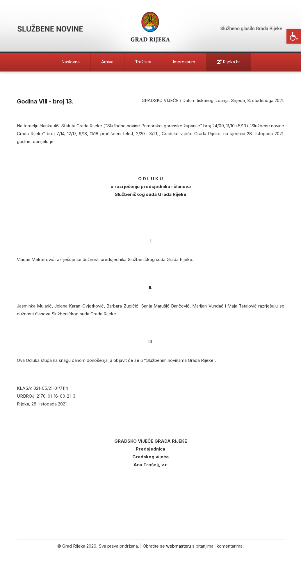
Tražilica (143, 62)
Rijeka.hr (228, 62)
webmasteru (178, 546)
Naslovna (70, 62)
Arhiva (107, 62)
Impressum (184, 62)
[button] (293, 36)
